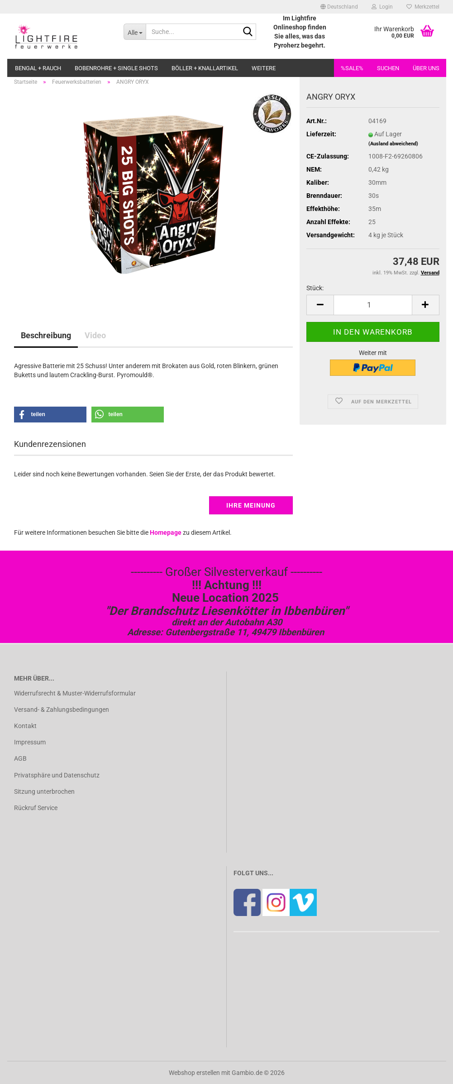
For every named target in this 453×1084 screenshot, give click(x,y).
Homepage (165, 532)
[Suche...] (135, 32)
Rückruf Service (35, 807)
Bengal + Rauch (38, 68)
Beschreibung (46, 335)
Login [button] (382, 7)
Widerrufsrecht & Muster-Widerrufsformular (75, 693)
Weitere (264, 68)
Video (95, 335)
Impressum (30, 742)
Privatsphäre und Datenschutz (57, 775)
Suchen (388, 68)
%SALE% (352, 68)
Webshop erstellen (194, 1072)
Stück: (315, 288)
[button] (339, 7)
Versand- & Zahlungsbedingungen (61, 709)
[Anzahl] (373, 305)
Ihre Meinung (251, 505)
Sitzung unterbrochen (44, 791)
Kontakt (25, 725)
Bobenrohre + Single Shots (116, 68)
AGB (20, 758)
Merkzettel (422, 7)
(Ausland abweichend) (393, 144)
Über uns (426, 68)
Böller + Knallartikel (205, 68)
